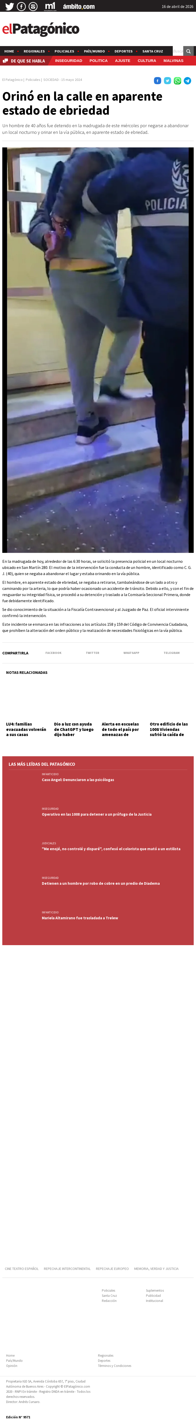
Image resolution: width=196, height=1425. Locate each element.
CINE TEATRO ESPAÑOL (22, 1268)
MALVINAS (173, 60)
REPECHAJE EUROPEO (112, 1268)
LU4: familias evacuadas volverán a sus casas (26, 729)
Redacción (109, 1301)
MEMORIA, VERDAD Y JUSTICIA (156, 1268)
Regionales (34, 51)
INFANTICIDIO (50, 774)
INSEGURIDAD (68, 60)
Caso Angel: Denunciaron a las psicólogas (78, 779)
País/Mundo (94, 51)
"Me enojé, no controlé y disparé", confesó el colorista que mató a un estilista (111, 848)
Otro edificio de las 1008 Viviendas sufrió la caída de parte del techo (169, 731)
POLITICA (99, 60)
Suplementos (155, 1290)
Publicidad (153, 1295)
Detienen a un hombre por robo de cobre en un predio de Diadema (101, 883)
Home (9, 51)
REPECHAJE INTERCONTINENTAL (67, 1268)
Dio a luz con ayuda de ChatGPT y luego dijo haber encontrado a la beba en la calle (74, 734)
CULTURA (147, 60)
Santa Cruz (152, 51)
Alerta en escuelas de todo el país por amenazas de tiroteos (120, 731)
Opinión (11, 1366)
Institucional (154, 1301)
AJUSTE (122, 60)
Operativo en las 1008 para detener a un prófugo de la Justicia (97, 814)
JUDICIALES (49, 843)
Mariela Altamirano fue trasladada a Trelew (80, 917)
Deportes (124, 51)
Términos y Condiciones (114, 1366)
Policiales (64, 51)
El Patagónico (12, 79)
